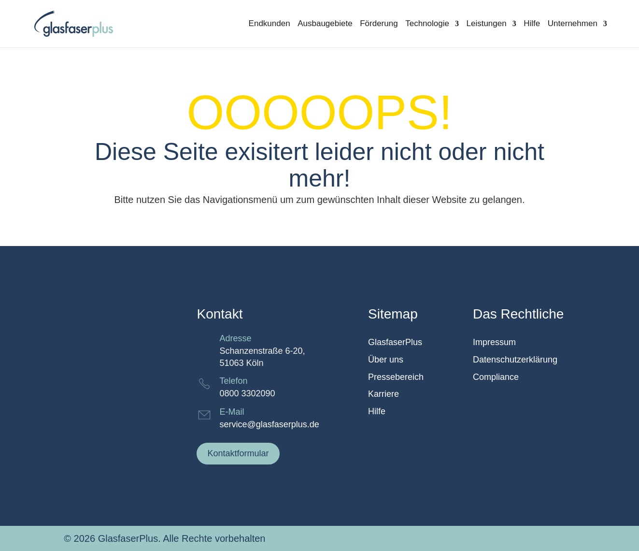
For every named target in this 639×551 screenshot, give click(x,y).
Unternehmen (572, 24)
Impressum (494, 342)
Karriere (383, 394)
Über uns (385, 359)
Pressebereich (396, 377)
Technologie (427, 24)
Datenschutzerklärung (515, 359)
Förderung (379, 24)
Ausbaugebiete (325, 24)
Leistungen (487, 24)
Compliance (496, 377)
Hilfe (532, 24)
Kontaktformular (238, 453)
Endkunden (269, 24)
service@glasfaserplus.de (269, 424)
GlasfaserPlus (395, 342)
